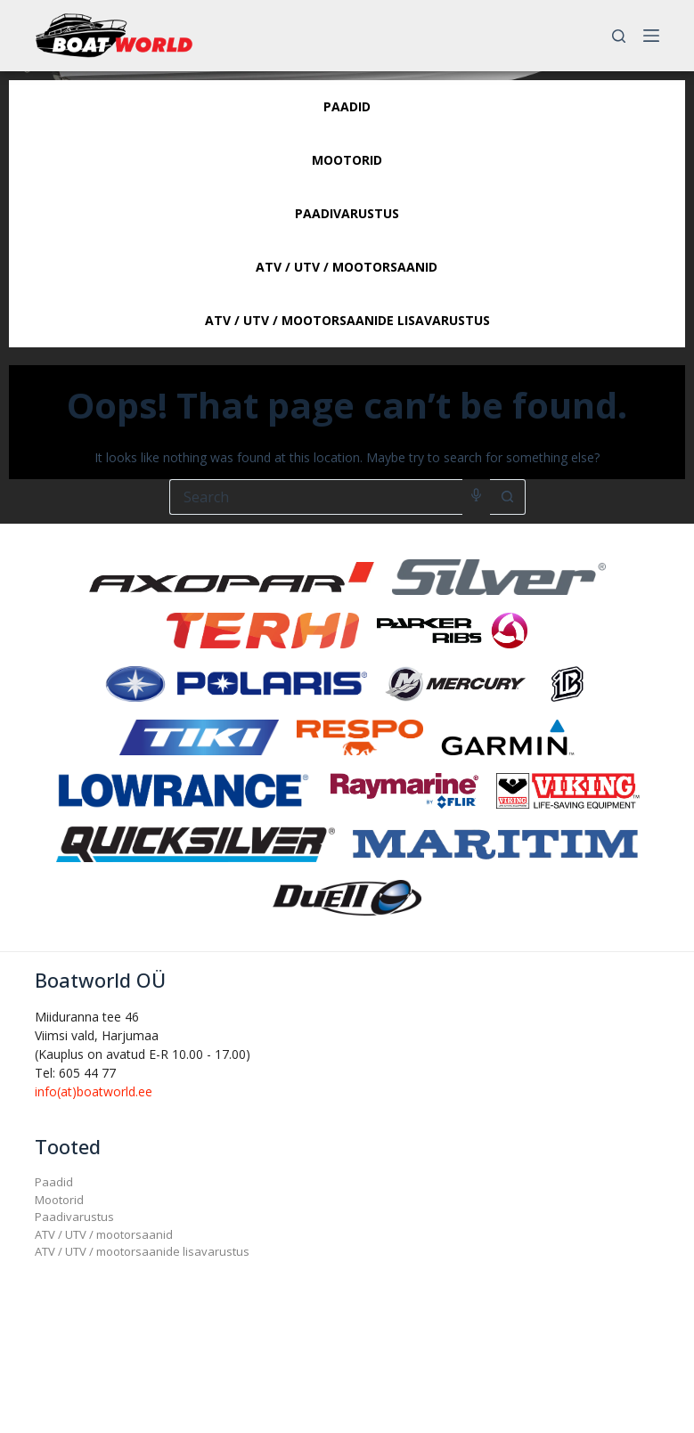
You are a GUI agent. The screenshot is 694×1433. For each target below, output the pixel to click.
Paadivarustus (74, 1217)
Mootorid (59, 1200)
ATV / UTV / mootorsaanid (104, 1234)
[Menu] (651, 36)
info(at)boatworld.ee (93, 1091)
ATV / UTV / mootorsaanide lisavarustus (142, 1251)
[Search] (618, 36)
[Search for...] (315, 497)
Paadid (54, 1182)
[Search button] (508, 497)
